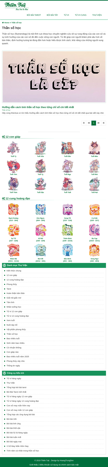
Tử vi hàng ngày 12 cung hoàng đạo (23, 401)
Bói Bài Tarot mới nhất (16, 392)
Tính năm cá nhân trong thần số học (23, 451)
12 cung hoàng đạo (15, 280)
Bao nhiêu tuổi (13, 338)
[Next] (98, 123)
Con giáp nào (13, 352)
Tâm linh (10, 302)
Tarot (9, 289)
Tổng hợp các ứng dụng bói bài (21, 414)
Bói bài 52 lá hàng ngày (17, 432)
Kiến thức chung (14, 270)
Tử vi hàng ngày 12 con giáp (19, 396)
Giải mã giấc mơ (14, 298)
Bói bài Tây (52, 15)
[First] (83, 123)
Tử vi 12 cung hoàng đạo (18, 316)
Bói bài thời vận (13, 428)
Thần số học (6, 110)
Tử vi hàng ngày (14, 378)
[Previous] (88, 123)
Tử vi (66, 15)
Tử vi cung (80, 15)
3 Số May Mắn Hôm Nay (18, 446)
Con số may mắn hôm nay (18, 405)
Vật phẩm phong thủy (16, 329)
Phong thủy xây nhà (15, 361)
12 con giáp (12, 275)
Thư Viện (11, 383)
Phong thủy (12, 284)
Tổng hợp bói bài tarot (16, 387)
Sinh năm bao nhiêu (15, 343)
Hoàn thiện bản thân (16, 293)
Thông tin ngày (13, 365)
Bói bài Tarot (34, 15)
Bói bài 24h (12, 419)
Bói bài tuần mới (14, 437)
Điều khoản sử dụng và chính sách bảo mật (59, 465)
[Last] (103, 123)
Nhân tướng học (14, 307)
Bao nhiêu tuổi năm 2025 (18, 356)
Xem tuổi (11, 320)
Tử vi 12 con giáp (14, 311)
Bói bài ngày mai (14, 442)
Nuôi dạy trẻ (12, 325)
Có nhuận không (14, 347)
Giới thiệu (34, 465)
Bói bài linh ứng (14, 423)
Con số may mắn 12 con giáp (20, 410)
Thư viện (97, 15)
